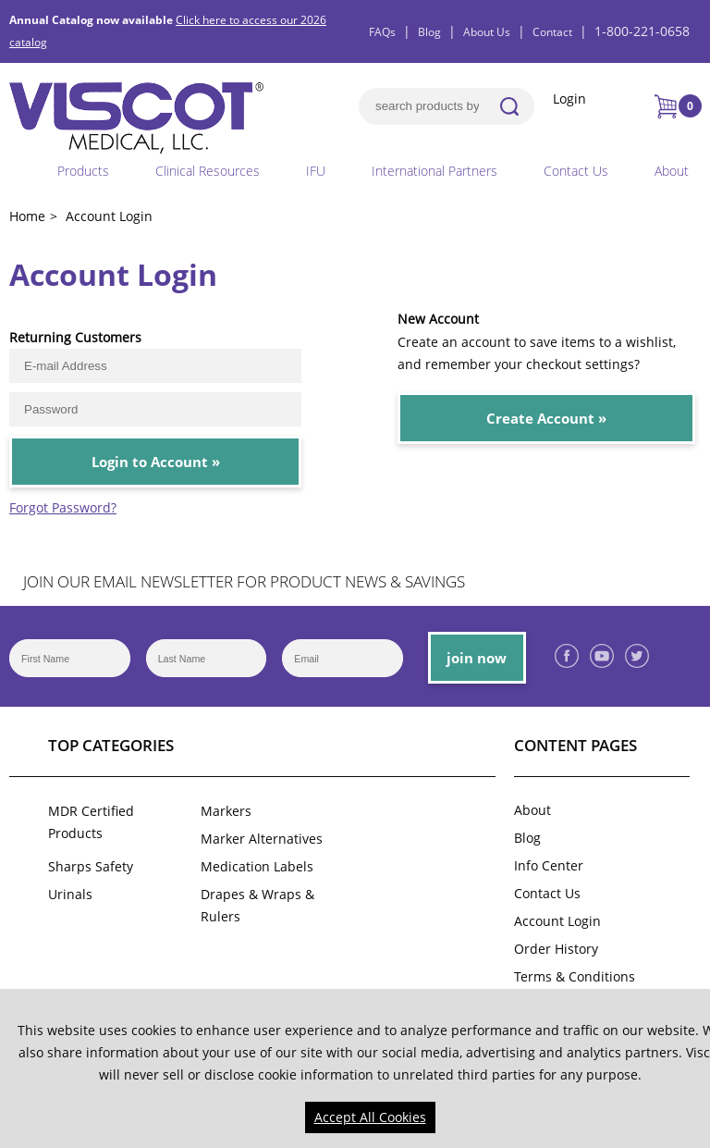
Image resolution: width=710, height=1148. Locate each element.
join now (477, 657)
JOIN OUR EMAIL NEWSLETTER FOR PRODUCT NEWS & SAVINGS (244, 581)
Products (83, 170)
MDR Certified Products (91, 822)
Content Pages (575, 745)
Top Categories (111, 745)
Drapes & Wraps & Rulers (257, 905)
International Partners (434, 170)
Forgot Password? (62, 507)
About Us (486, 32)
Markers (226, 811)
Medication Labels (257, 866)
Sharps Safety (90, 866)
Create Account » (546, 418)
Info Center (548, 865)
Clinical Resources (207, 170)
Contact (552, 32)
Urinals (70, 894)
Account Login (557, 921)
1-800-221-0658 (642, 31)
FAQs (382, 32)
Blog (429, 32)
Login (569, 99)
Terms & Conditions (574, 976)
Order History (556, 948)
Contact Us (576, 170)
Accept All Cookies (370, 1117)
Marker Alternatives (262, 838)
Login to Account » (156, 461)
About (672, 170)
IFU (315, 170)
